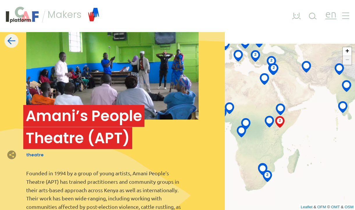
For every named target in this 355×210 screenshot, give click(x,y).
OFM (321, 207)
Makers (73, 14)
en (330, 14)
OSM (349, 207)
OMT (335, 207)
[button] (262, 169)
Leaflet (306, 207)
